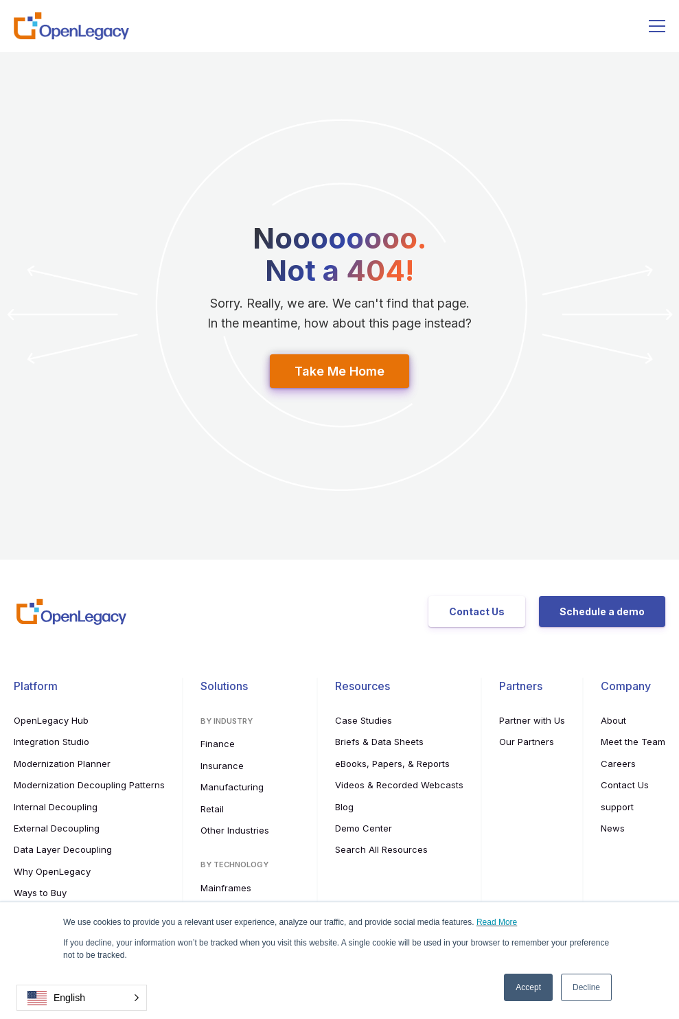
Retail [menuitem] (212, 808)
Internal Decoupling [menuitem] (55, 806)
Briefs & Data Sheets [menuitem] (379, 741)
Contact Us (477, 611)
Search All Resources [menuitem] (381, 849)
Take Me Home (339, 371)
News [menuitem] (613, 828)
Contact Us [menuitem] (625, 784)
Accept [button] (528, 987)
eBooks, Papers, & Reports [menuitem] (392, 763)
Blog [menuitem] (344, 806)
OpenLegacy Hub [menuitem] (51, 720)
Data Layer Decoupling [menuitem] (63, 849)
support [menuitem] (617, 806)
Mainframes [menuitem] (225, 887)
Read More (496, 922)
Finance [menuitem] (217, 743)
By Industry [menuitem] (226, 721)
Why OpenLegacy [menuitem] (52, 871)
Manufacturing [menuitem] (232, 786)
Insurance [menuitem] (222, 765)
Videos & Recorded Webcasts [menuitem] (399, 784)
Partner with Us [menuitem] (532, 720)
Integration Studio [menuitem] (51, 741)
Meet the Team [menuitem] (633, 741)
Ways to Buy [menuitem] (40, 892)
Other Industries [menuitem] (234, 830)
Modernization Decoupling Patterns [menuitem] (89, 784)
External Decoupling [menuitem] (57, 828)
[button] (81, 997)
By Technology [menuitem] (234, 864)
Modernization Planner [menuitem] (62, 763)
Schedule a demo (602, 611)
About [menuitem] (613, 720)
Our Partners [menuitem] (526, 741)
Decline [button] (586, 987)
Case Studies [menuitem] (363, 720)
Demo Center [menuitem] (363, 828)
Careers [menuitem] (618, 763)
